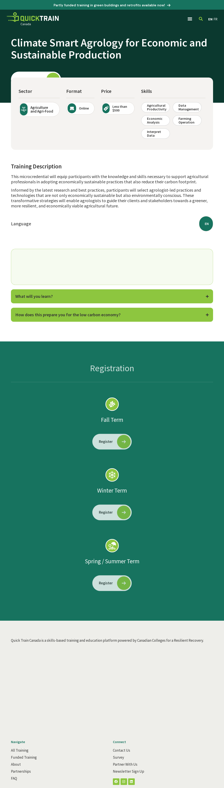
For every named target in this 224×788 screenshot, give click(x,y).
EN (210, 19)
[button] (189, 18)
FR (215, 19)
